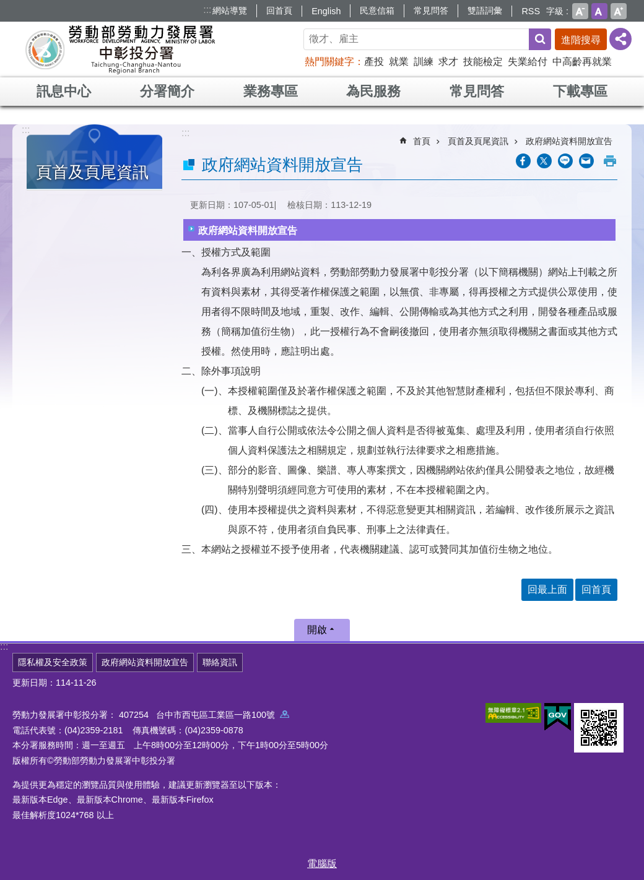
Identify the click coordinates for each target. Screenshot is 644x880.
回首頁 (279, 10)
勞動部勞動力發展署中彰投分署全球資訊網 (120, 49)
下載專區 (580, 91)
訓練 (423, 61)
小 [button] (580, 11)
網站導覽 (229, 10)
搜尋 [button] (540, 39)
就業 (399, 61)
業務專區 (270, 91)
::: (207, 9)
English (326, 11)
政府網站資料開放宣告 (569, 141)
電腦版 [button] (322, 863)
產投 (374, 61)
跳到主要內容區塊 (6, 6)
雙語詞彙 (485, 10)
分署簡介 (167, 91)
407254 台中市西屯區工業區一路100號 (204, 715)
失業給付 (527, 61)
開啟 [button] (317, 629)
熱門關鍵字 (329, 61)
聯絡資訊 (219, 662)
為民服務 (373, 91)
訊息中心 (64, 91)
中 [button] (599, 11)
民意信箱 (377, 10)
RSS (530, 11)
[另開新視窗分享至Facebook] (523, 160)
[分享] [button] (620, 39)
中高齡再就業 (582, 61)
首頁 (421, 141)
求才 (448, 61)
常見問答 (431, 10)
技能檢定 (483, 61)
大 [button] (619, 11)
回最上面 (547, 589)
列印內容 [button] (610, 160)
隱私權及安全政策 (52, 662)
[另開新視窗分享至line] (565, 160)
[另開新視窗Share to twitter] (544, 160)
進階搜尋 (581, 40)
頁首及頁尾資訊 (92, 172)
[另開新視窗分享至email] (586, 160)
